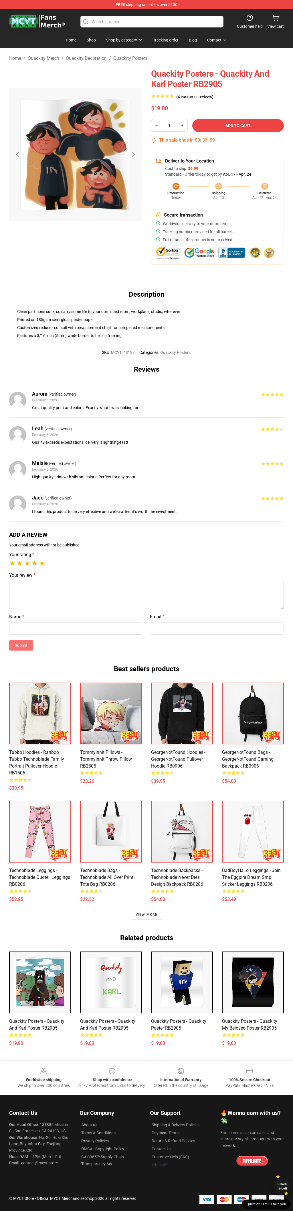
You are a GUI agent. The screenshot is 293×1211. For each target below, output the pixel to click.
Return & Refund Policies (173, 1141)
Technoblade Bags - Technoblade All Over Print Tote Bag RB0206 (106, 877)
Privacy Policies (95, 1141)
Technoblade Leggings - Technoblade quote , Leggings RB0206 (39, 877)
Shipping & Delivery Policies (175, 1125)
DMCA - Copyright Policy (102, 1149)
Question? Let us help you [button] (266, 1204)
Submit (21, 645)
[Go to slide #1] (60, 253)
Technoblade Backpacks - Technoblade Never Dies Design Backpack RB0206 (177, 877)
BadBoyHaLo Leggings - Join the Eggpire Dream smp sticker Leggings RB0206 (251, 877)
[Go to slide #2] (90, 253)
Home (15, 58)
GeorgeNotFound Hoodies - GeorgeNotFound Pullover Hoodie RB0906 (178, 759)
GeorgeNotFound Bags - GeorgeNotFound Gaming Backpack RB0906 (248, 759)
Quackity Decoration (86, 58)
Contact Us (161, 1149)
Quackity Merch (43, 58)
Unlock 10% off (282, 1186)
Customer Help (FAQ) (170, 1157)
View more (147, 915)
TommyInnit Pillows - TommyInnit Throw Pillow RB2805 (106, 759)
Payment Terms (165, 1133)
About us (89, 1125)
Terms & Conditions (98, 1133)
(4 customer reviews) (194, 96)
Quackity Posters (130, 58)
